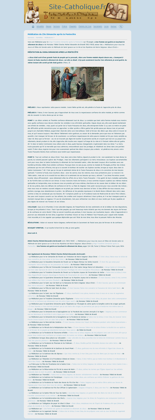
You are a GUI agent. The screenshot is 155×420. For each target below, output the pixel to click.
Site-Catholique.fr (77, 7)
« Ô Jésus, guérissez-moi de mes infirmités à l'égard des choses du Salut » (76, 350)
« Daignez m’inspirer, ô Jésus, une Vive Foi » (93, 387)
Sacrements (97, 26)
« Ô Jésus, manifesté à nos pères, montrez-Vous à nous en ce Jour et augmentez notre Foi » (76, 295)
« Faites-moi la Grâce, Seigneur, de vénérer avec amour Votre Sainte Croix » (99, 364)
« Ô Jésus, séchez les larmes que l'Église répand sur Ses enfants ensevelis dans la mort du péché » (75, 371)
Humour (114, 26)
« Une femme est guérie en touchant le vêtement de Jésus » (65, 408)
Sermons (56, 26)
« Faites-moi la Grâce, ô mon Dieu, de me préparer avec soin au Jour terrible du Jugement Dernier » (76, 413)
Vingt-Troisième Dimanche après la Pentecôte (66, 42)
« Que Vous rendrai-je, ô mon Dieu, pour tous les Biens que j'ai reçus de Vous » (92, 353)
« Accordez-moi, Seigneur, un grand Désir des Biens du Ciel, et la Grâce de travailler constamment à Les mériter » (74, 394)
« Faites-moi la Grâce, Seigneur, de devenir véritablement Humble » (74, 374)
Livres (106, 26)
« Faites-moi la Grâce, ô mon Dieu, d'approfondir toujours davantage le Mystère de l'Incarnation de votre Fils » (77, 274)
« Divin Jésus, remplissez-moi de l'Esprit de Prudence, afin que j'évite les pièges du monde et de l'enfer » (76, 405)
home (33, 26)
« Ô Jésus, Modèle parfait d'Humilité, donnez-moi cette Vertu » (95, 343)
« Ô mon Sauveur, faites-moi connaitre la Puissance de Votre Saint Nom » (94, 288)
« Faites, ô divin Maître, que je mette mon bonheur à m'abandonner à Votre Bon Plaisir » (77, 360)
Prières (64, 26)
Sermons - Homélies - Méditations (40, 37)
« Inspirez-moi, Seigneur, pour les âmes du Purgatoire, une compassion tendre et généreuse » (76, 400)
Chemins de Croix (85, 26)
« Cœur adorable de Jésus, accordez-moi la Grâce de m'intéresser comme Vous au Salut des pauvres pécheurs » (77, 339)
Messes (48, 26)
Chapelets (72, 26)
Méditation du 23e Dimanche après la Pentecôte (52, 34)
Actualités (40, 26)
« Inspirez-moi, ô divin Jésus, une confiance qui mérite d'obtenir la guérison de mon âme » (76, 379)
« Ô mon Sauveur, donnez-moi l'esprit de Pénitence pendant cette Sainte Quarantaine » (94, 322)
